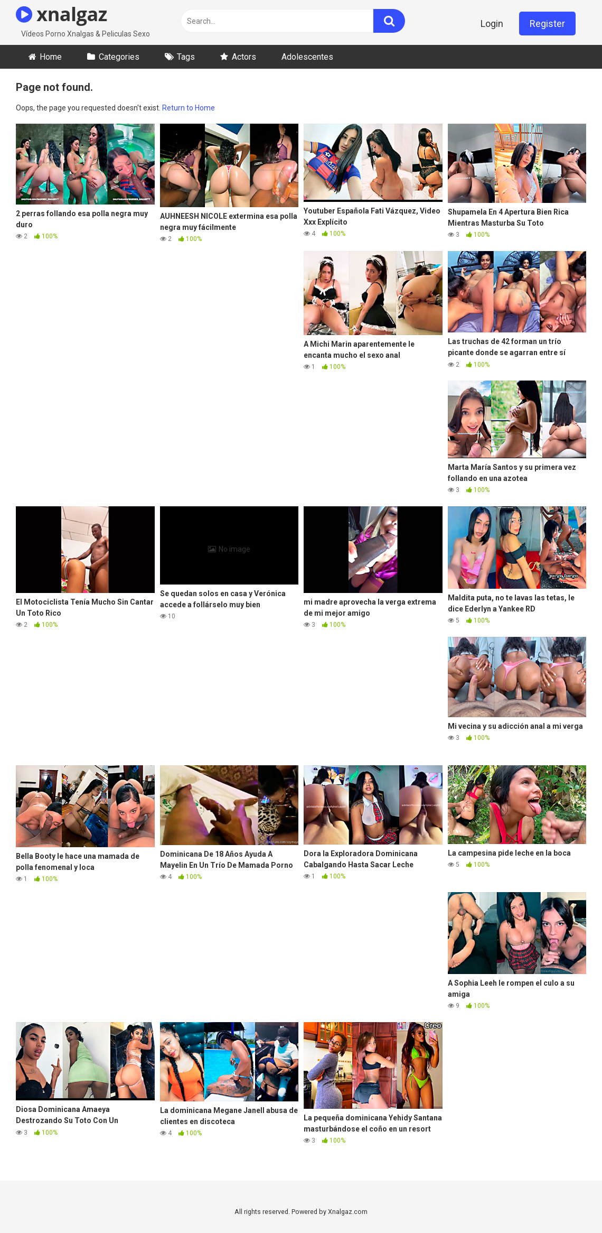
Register (547, 23)
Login (492, 23)
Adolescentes (307, 57)
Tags (186, 57)
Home (51, 57)
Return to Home (188, 108)
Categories (119, 57)
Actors (244, 57)
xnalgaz (61, 14)
